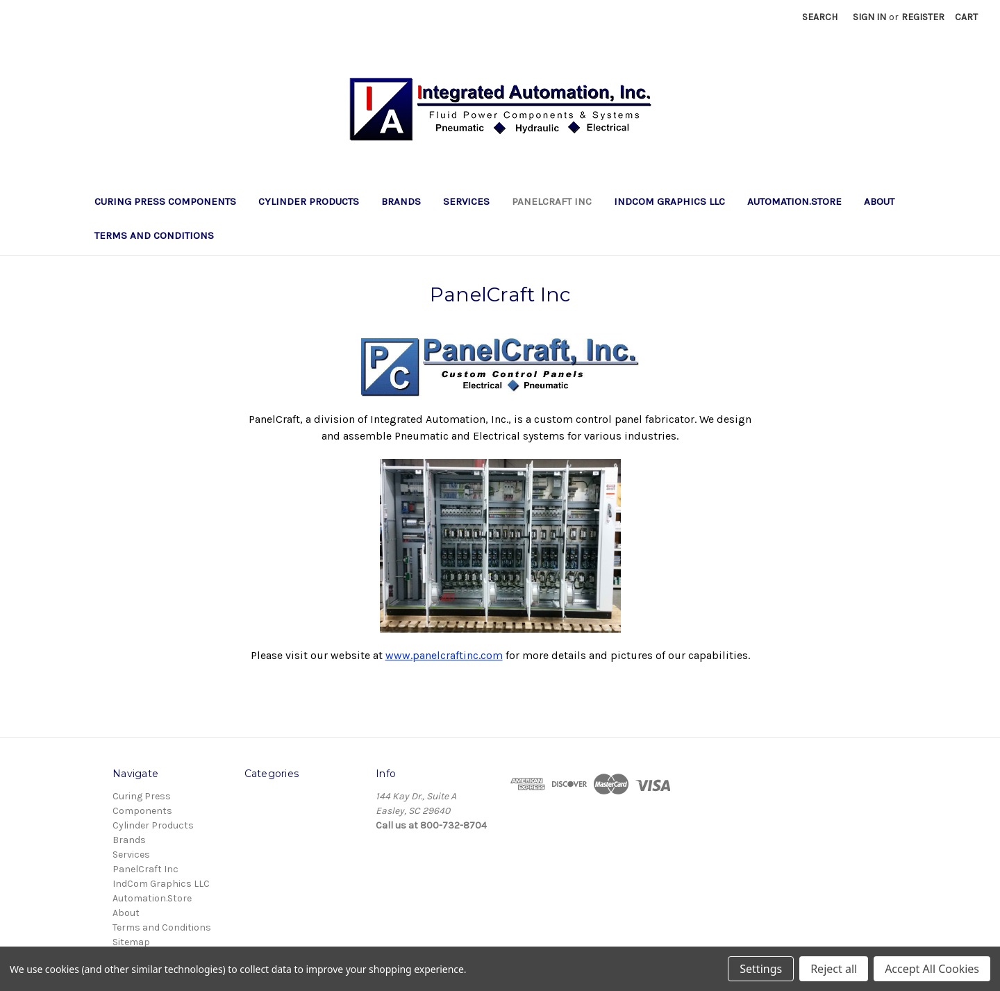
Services (466, 201)
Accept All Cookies (932, 968)
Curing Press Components (165, 201)
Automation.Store (794, 201)
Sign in (869, 17)
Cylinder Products (308, 201)
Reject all (833, 968)
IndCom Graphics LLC (669, 201)
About (879, 201)
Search (820, 17)
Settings (761, 968)
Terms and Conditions (154, 235)
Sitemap (131, 942)
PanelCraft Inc (552, 201)
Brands (401, 201)
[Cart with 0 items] (966, 17)
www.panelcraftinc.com (444, 655)
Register (922, 17)
